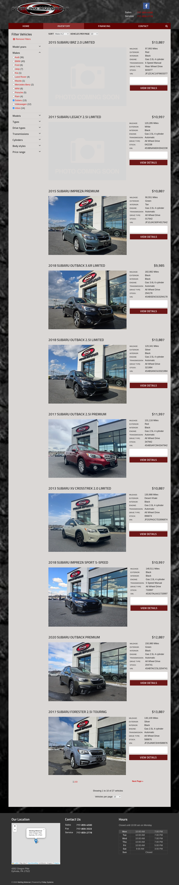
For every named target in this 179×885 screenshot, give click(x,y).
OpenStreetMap (33, 863)
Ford (17, 65)
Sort (51, 33)
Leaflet (15, 863)
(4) (22, 77)
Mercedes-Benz (22, 84)
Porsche (19, 92)
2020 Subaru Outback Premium (74, 637)
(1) (18, 73)
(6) (19, 65)
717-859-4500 (145, 12)
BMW (17, 61)
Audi (17, 57)
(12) (23, 104)
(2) (24, 84)
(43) (20, 61)
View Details (148, 88)
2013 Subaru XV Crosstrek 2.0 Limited (79, 488)
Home (25, 26)
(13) (21, 100)
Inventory (63, 26)
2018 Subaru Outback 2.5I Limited (76, 339)
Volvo (17, 108)
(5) (20, 92)
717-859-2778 (145, 16)
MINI (17, 88)
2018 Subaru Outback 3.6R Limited (76, 265)
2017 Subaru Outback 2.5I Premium (77, 414)
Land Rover (20, 77)
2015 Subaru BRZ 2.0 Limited (71, 42)
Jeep (17, 69)
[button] (35, 841)
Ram (17, 96)
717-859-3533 (84, 829)
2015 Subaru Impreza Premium (73, 191)
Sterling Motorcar (24, 882)
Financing (104, 26)
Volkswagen (21, 104)
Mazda (18, 81)
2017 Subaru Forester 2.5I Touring (77, 711)
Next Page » (137, 781)
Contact (143, 26)
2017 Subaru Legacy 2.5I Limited (74, 116)
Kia (16, 73)
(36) (19, 57)
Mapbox (57, 863)
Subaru (18, 100)
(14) (20, 108)
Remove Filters (22, 39)
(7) (19, 69)
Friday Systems (47, 882)
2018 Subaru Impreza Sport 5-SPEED (78, 562)
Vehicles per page (80, 33)
